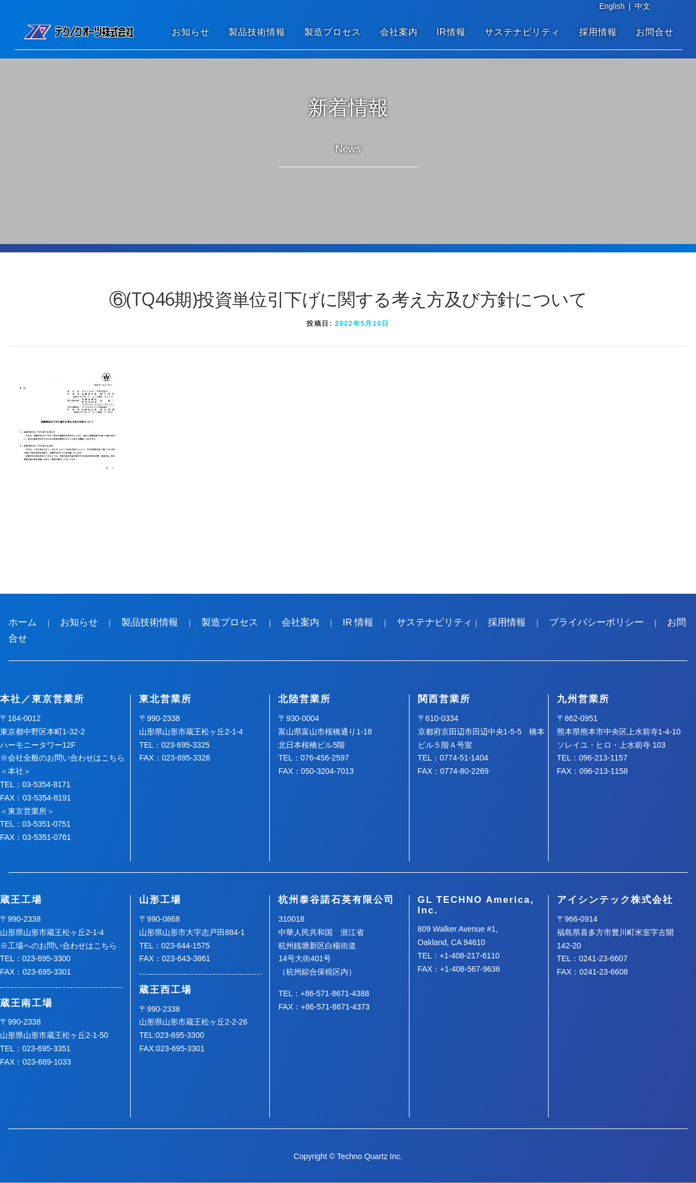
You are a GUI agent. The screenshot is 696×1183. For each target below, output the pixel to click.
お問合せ (655, 32)
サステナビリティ (522, 32)
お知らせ (191, 32)
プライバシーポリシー (596, 622)
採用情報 (598, 32)
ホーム (22, 622)
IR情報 (451, 32)
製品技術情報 (257, 32)
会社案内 (399, 32)
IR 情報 (358, 622)
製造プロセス (332, 32)
